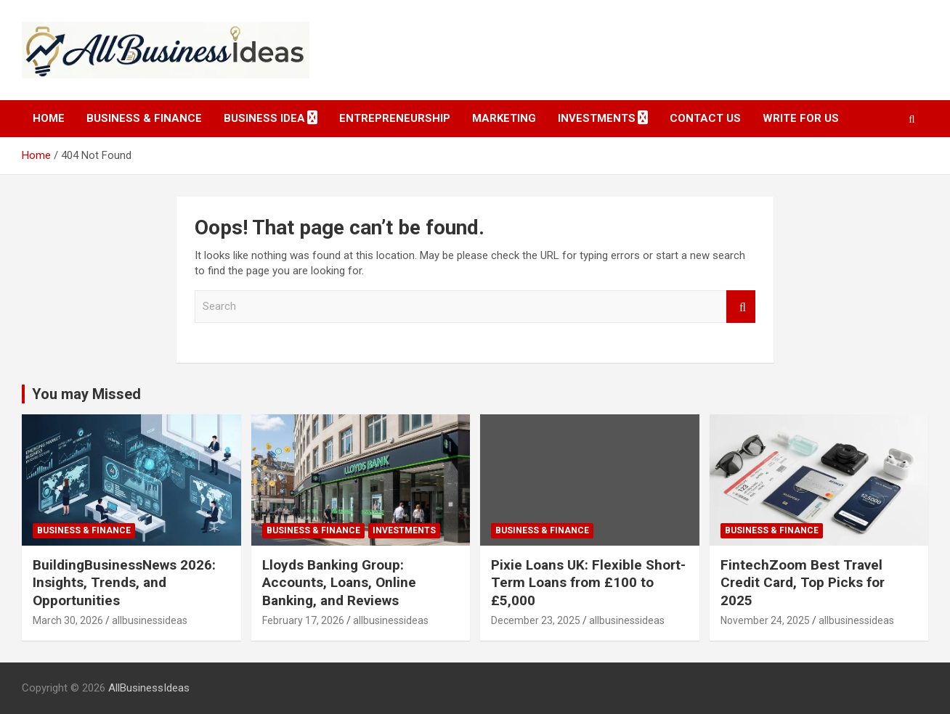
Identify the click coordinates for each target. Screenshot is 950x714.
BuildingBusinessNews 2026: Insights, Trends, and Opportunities (124, 583)
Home (49, 118)
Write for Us (801, 118)
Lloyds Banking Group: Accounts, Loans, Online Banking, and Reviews (339, 583)
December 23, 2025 (535, 620)
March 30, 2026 (68, 620)
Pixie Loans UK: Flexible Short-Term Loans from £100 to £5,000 (588, 583)
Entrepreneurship (394, 118)
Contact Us (705, 118)
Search (740, 306)
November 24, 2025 (765, 620)
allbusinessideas (149, 620)
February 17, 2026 (303, 620)
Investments (597, 118)
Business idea (264, 118)
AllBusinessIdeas (149, 687)
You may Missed (86, 394)
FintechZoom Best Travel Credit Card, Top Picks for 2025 (802, 583)
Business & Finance (144, 118)
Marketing (504, 118)
